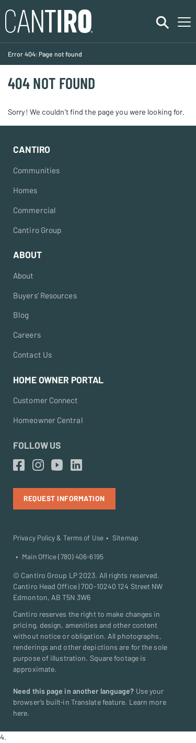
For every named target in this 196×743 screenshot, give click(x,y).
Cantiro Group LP (49, 575)
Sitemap (125, 538)
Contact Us (32, 354)
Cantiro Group (37, 230)
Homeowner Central (48, 420)
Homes (25, 190)
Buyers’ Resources (45, 295)
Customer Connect (45, 400)
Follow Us (37, 445)
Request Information (64, 498)
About (23, 275)
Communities (36, 170)
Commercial (34, 210)
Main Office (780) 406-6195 (62, 556)
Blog (21, 314)
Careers (27, 334)
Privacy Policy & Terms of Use (58, 538)
